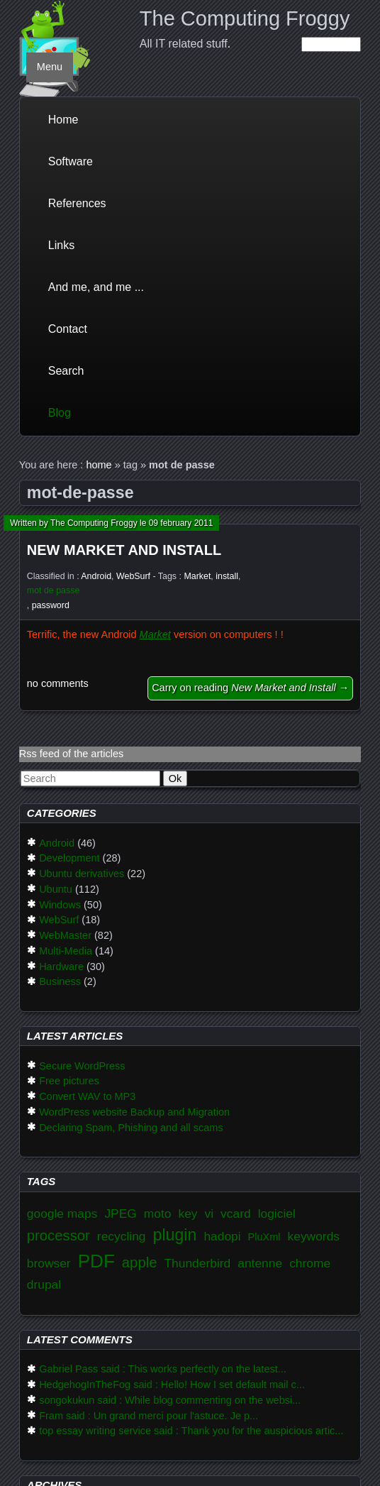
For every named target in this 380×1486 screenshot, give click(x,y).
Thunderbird (197, 1263)
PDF (96, 1261)
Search (66, 371)
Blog (59, 413)
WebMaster (65, 935)
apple (139, 1262)
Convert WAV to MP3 (87, 1096)
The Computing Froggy (245, 18)
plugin (174, 1235)
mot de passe (53, 590)
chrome (309, 1263)
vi (209, 1213)
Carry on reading (250, 687)
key (187, 1213)
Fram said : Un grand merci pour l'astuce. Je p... (148, 1415)
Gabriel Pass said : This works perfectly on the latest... (162, 1369)
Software (70, 161)
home (98, 464)
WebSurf (133, 576)
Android (96, 576)
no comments (58, 683)
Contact (67, 329)
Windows (60, 904)
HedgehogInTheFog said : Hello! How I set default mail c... (172, 1384)
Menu (49, 66)
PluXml (264, 1237)
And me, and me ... (96, 287)
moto (158, 1213)
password (50, 605)
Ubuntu (55, 889)
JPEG (120, 1213)
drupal (44, 1284)
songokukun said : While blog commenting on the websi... (170, 1400)
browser (49, 1263)
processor (58, 1235)
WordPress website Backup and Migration (134, 1112)
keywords (314, 1236)
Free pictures (69, 1080)
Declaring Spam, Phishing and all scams (131, 1127)
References (77, 203)
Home (63, 120)
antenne (260, 1263)
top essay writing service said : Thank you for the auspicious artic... (191, 1430)
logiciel (277, 1213)
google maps (62, 1213)
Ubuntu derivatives (81, 873)
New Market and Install (124, 550)
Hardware (61, 966)
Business (60, 981)
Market (197, 576)
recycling (121, 1236)
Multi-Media (65, 951)
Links (61, 245)
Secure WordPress (82, 1066)
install (227, 576)
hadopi (221, 1236)
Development (69, 858)
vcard (235, 1213)
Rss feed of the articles (71, 753)
